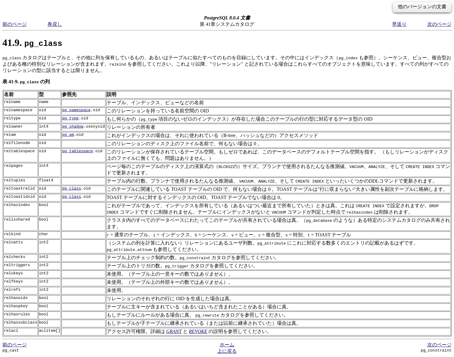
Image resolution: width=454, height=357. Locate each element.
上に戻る (227, 351)
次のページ (439, 24)
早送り (399, 24)
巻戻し (54, 24)
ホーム (227, 344)
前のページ (14, 24)
